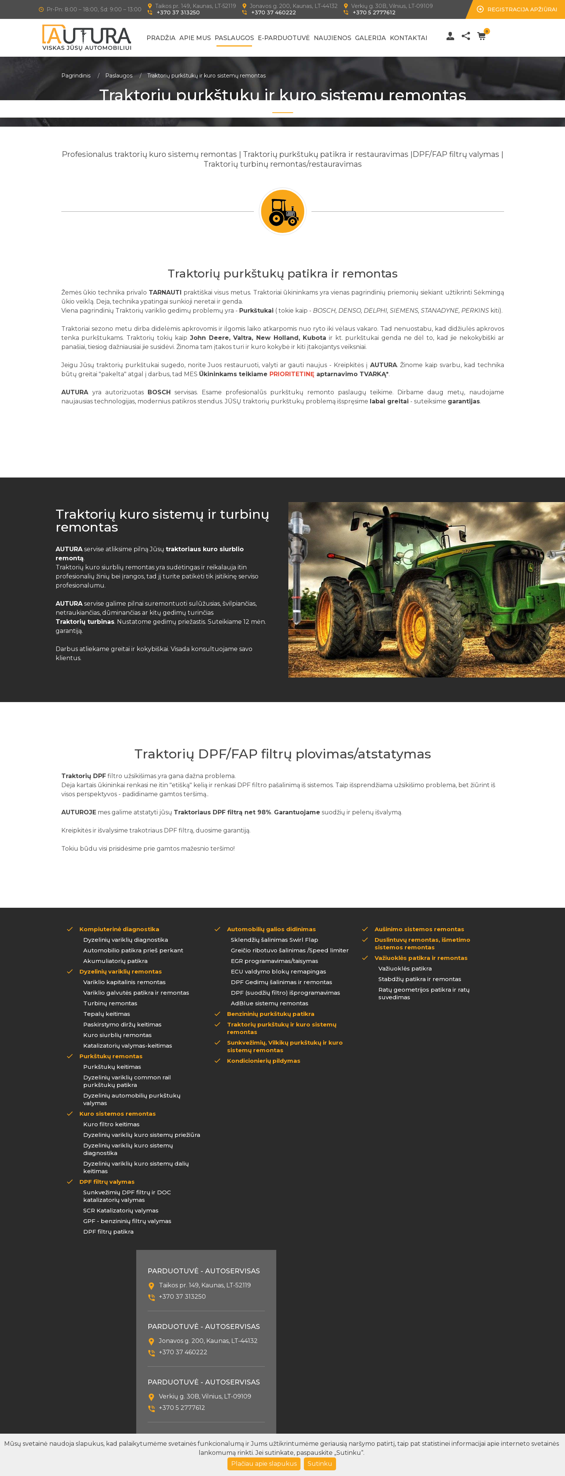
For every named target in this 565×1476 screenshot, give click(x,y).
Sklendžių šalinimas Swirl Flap (274, 939)
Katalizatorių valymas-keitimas (127, 1045)
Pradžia (161, 38)
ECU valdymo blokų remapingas (278, 971)
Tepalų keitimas (106, 1013)
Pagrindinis (75, 75)
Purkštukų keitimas (112, 1066)
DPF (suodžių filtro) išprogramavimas (285, 992)
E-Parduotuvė (284, 38)
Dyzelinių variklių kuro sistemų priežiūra (141, 1134)
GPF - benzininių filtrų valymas (127, 1221)
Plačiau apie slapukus (264, 1463)
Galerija (370, 38)
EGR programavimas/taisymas (274, 960)
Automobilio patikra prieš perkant (133, 950)
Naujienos (332, 38)
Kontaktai (408, 38)
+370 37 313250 (178, 12)
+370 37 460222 (273, 12)
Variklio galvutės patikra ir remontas (136, 992)
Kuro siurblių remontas (117, 1035)
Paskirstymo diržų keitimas (122, 1024)
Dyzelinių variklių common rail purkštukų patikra (127, 1081)
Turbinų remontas (110, 1003)
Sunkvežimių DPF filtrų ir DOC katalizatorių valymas (127, 1196)
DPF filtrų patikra (108, 1231)
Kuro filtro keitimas (111, 1124)
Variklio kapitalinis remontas (124, 982)
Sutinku (320, 1463)
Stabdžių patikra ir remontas (419, 979)
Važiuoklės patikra (405, 968)
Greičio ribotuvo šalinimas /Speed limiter (290, 950)
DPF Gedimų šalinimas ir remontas (281, 982)
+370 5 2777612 (374, 12)
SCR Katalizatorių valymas (121, 1210)
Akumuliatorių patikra (115, 960)
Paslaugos (234, 38)
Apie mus (195, 38)
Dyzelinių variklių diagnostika (125, 939)
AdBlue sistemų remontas (269, 1003)
